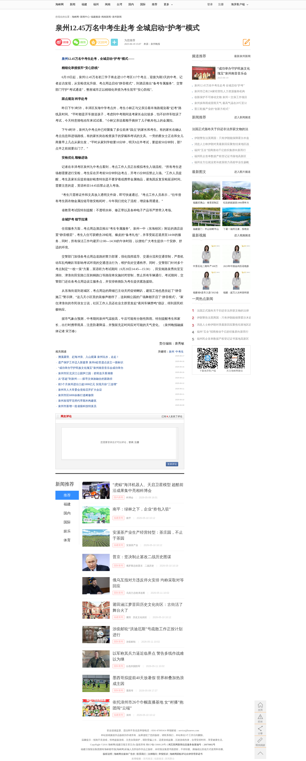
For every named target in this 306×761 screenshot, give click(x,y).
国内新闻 (118, 497)
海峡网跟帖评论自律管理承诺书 (186, 754)
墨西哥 (129, 690)
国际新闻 (118, 565)
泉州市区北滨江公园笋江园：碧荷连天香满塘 (85, 373)
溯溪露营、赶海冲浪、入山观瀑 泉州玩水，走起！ (88, 356)
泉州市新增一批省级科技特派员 (77, 406)
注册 (221, 4)
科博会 (129, 497)
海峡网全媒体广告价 (124, 754)
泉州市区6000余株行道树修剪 (76, 395)
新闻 (72, 4)
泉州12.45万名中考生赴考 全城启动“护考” (219, 85)
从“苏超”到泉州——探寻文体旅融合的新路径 (85, 378)
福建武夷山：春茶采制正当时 (206, 203)
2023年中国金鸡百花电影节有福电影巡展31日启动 (236, 266)
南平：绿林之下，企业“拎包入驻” (142, 509)
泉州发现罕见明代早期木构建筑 (77, 400)
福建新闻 (118, 518)
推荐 (154, 4)
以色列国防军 (133, 666)
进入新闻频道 (242, 117)
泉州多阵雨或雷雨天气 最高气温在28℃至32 (220, 103)
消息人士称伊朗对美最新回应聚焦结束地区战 (221, 144)
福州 (96, 4)
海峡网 (59, 4)
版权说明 (107, 754)
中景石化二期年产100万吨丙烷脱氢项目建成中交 (206, 266)
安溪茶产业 (132, 545)
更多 (168, 4)
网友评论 (66, 416)
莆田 (128, 617)
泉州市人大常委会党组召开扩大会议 (80, 389)
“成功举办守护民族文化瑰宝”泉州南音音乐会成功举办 (90, 367)
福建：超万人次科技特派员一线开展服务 (236, 293)
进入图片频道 (242, 171)
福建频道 (95, 16)
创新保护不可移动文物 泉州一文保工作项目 (220, 97)
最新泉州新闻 (242, 56)
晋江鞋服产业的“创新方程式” (212, 108)
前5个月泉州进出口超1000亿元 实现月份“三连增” (87, 384)
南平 (128, 518)
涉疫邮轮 (131, 641)
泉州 (65, 58)
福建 (84, 4)
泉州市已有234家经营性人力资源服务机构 (219, 91)
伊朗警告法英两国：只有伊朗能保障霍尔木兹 (221, 138)
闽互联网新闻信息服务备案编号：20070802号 (191, 744)
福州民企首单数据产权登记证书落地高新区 (220, 156)
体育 (67, 540)
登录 (131, 442)
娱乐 (67, 531)
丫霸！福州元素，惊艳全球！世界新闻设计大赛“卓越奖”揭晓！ (236, 229)
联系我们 (141, 754)
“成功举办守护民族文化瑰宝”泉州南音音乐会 (233, 71)
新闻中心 (85, 16)
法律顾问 (152, 754)
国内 (131, 4)
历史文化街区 (140, 617)
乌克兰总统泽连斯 (135, 593)
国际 (143, 4)
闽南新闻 (106, 16)
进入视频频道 (242, 235)
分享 (115, 42)
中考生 (179, 351)
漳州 (128, 715)
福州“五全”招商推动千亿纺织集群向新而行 (220, 150)
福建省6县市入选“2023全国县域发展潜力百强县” (206, 293)
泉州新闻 (117, 16)
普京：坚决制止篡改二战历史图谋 (142, 557)
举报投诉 (163, 754)
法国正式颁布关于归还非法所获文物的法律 (223, 310)
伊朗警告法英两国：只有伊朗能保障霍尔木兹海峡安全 (224, 318)
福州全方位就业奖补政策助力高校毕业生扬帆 (221, 162)
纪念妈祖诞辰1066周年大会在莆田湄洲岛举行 (236, 203)
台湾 (119, 4)
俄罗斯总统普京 (134, 565)
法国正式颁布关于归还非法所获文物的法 (220, 129)
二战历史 (149, 565)
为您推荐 (129, 40)
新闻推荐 (64, 484)
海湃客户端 (239, 4)
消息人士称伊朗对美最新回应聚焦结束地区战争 (224, 325)
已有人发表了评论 (172, 416)
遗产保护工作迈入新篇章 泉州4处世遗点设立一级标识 (90, 362)
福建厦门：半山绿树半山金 (206, 229)
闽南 (107, 4)
